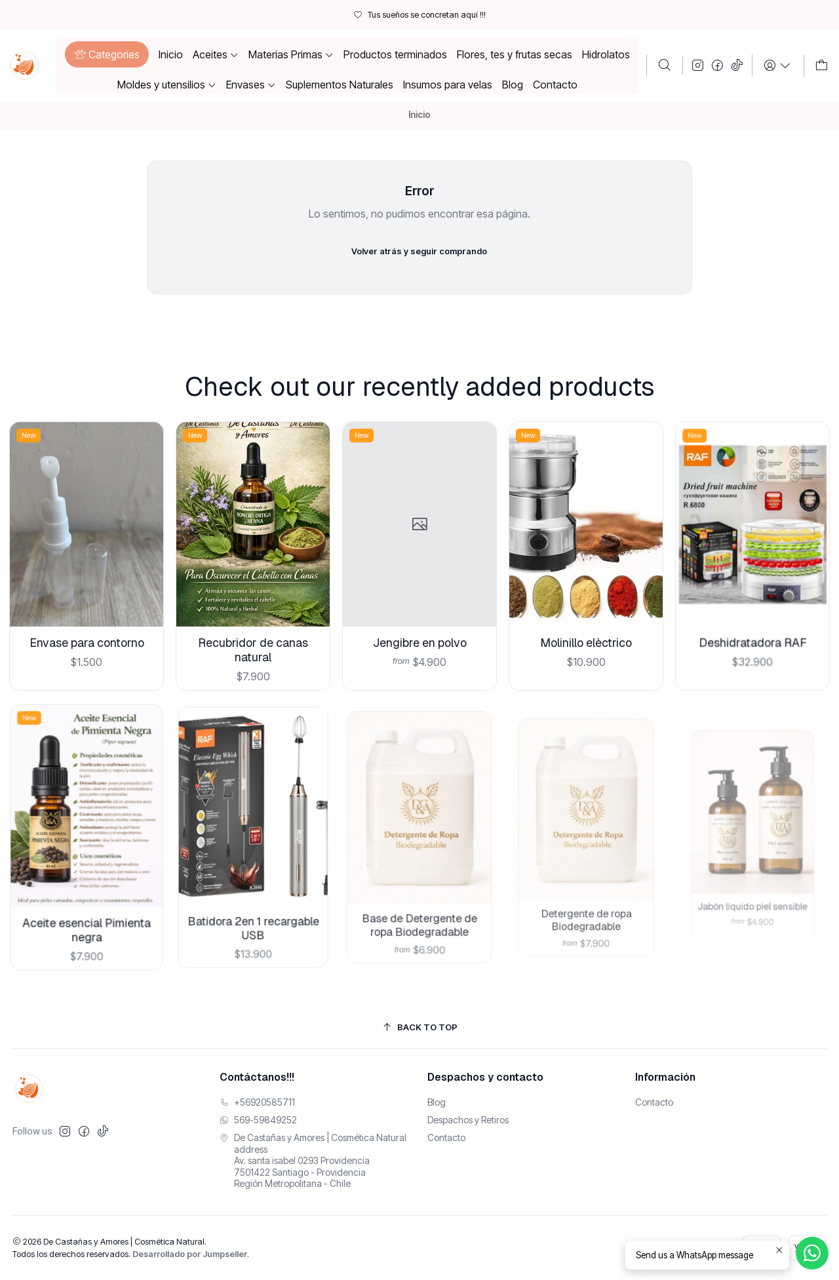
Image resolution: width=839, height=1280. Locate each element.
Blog (436, 1102)
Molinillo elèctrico (586, 608)
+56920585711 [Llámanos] (257, 1102)
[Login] (777, 65)
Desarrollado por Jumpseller (189, 1254)
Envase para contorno (85, 632)
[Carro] (821, 65)
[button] (106, 54)
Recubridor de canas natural (253, 631)
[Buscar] (664, 65)
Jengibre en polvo (419, 615)
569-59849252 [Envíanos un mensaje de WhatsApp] (258, 1119)
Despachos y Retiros (468, 1119)
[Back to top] (419, 1027)
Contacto (446, 1137)
